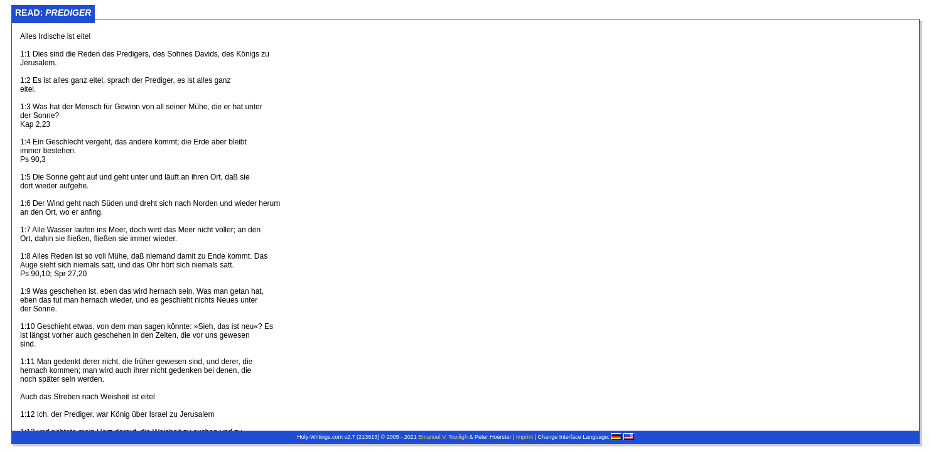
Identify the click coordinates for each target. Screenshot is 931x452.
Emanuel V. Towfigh (443, 437)
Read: (53, 13)
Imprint (525, 437)
